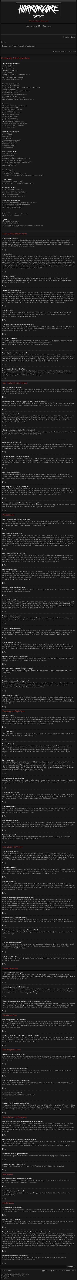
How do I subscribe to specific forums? (12, 206)
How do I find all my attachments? (11, 215)
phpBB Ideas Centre (13, 1223)
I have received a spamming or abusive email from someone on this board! (23, 175)
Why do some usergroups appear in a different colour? (17, 162)
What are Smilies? (7, 136)
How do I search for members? (10, 194)
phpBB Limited (52, 1209)
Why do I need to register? (9, 65)
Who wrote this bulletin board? (10, 221)
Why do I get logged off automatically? (12, 77)
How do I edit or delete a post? (10, 107)
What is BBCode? (7, 133)
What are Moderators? (8, 155)
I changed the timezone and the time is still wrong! (16, 90)
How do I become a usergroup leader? (12, 160)
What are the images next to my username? (14, 94)
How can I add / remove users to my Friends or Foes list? (18, 183)
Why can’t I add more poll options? (11, 112)
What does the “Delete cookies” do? (12, 79)
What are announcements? (9, 142)
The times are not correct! (9, 89)
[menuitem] (72, 37)
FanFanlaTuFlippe (20, 1276)
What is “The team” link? (9, 165)
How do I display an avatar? (9, 96)
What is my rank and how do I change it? (13, 98)
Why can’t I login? (7, 72)
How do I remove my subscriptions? (12, 207)
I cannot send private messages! (11, 172)
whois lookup (55, 1236)
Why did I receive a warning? (10, 120)
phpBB (46, 448)
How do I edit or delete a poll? (10, 114)
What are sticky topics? (8, 143)
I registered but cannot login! (10, 70)
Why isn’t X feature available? (10, 223)
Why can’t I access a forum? (10, 116)
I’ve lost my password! (8, 76)
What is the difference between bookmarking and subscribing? (19, 202)
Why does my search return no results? (13, 191)
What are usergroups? (8, 157)
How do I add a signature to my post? (12, 109)
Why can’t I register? (7, 69)
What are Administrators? (9, 153)
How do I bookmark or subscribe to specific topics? (16, 204)
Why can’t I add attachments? (10, 118)
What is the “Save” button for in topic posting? (14, 123)
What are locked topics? (8, 145)
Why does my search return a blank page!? (14, 192)
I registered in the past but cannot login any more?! (16, 74)
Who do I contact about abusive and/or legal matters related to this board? (22, 225)
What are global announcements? (11, 140)
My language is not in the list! (10, 92)
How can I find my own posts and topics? (13, 196)
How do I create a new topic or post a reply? (14, 105)
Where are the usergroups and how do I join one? (16, 158)
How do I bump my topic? (9, 127)
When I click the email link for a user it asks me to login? (17, 99)
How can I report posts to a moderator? (13, 121)
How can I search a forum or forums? (12, 189)
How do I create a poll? (8, 111)
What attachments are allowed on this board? (14, 214)
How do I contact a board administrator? (13, 227)
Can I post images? (7, 138)
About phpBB (60, 1211)
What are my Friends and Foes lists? (12, 181)
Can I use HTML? (7, 135)
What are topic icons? (8, 147)
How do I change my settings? (10, 85)
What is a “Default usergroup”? (10, 164)
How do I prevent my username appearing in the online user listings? (21, 87)
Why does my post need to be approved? (13, 125)
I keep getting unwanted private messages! (14, 173)
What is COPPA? (6, 67)
